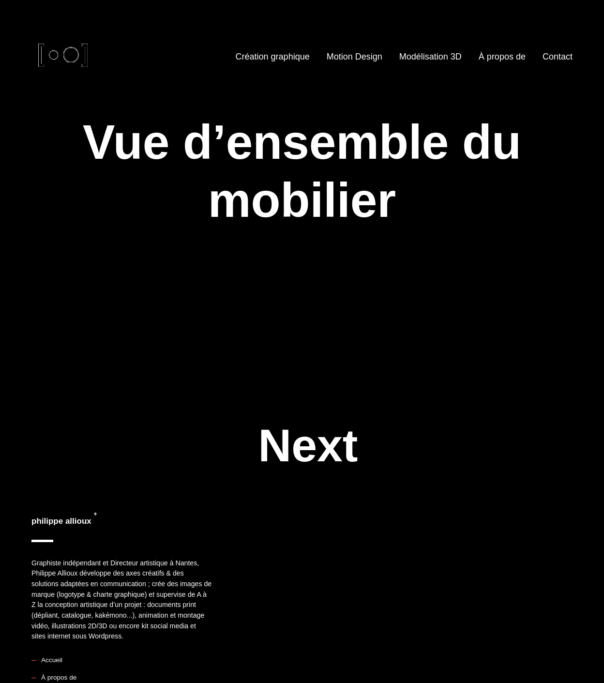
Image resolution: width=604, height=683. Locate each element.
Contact (558, 56)
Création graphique (273, 56)
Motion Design (354, 56)
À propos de (502, 56)
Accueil (51, 660)
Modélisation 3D (430, 56)
